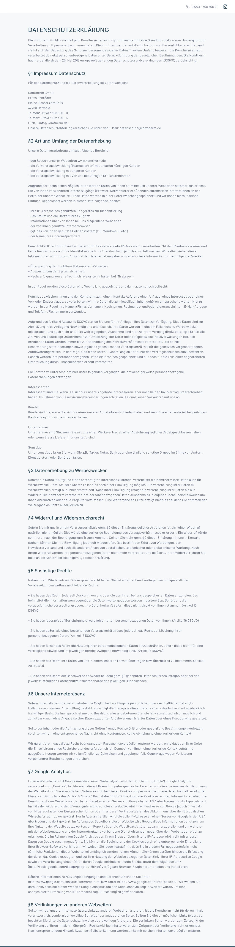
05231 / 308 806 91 (201, 6)
